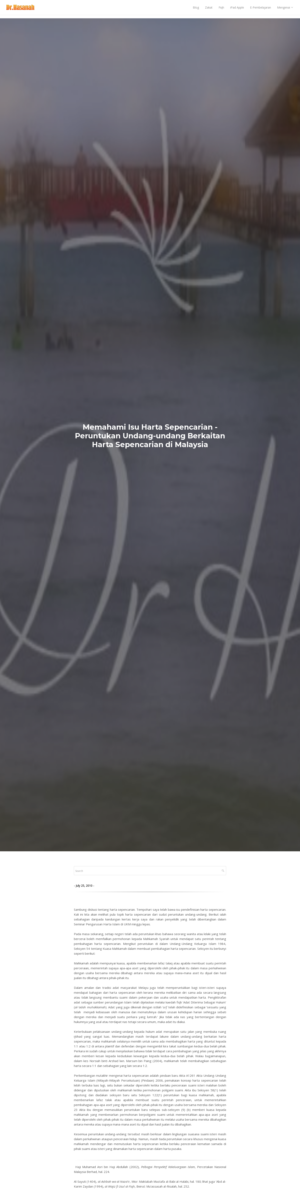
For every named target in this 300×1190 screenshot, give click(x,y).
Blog (196, 9)
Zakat (209, 9)
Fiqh (221, 9)
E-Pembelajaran (260, 9)
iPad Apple (237, 9)
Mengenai (283, 9)
